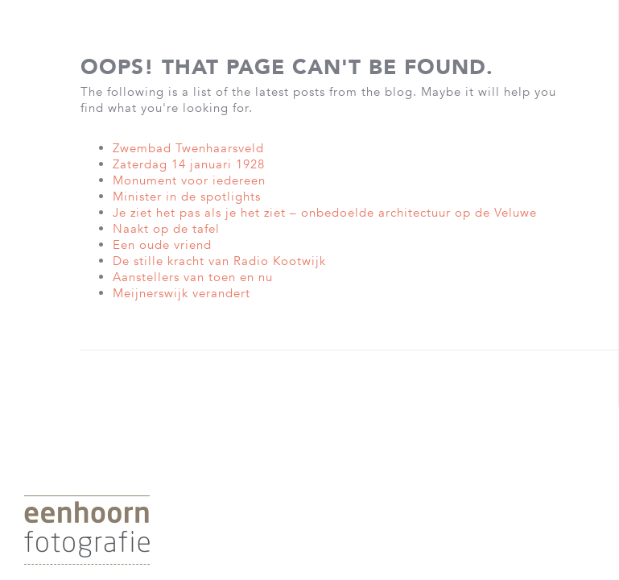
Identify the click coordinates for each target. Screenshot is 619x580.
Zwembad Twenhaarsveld (188, 148)
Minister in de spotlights (187, 196)
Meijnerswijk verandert (181, 293)
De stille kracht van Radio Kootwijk (219, 261)
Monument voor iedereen (189, 180)
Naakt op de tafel (166, 229)
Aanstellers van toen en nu (193, 277)
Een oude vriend (162, 245)
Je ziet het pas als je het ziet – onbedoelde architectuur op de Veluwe (325, 213)
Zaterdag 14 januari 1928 (189, 164)
